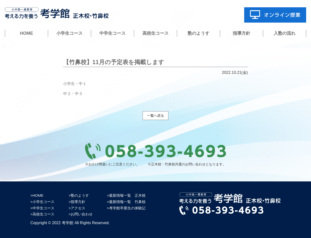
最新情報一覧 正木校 (127, 195)
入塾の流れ (284, 33)
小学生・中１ (74, 84)
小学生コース (69, 33)
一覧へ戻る (155, 116)
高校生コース (155, 33)
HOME (26, 33)
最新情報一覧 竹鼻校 (127, 202)
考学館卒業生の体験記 (127, 208)
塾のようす (198, 33)
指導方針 (241, 33)
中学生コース (112, 33)
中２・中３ (73, 94)
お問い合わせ (82, 214)
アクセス (78, 208)
